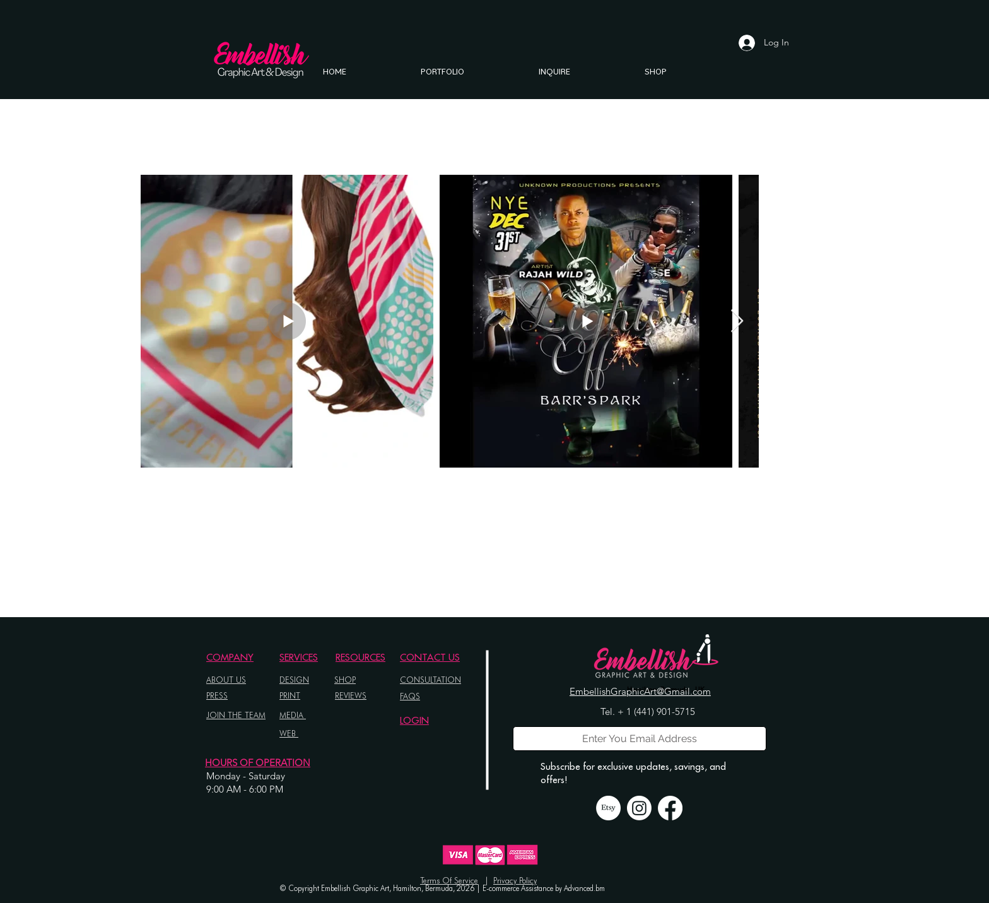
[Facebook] (670, 808)
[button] (442, 71)
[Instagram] (639, 808)
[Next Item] (737, 321)
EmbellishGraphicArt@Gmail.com (640, 691)
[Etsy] (608, 808)
